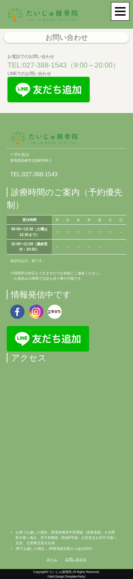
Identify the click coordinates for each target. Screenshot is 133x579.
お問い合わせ (76, 559)
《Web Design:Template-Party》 (66, 576)
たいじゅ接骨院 (60, 572)
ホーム (51, 559)
